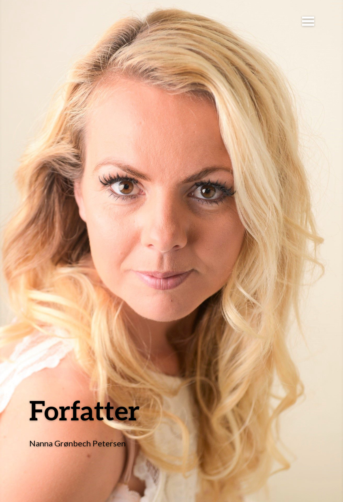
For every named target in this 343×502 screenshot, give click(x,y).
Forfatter (84, 410)
